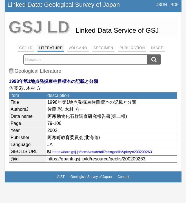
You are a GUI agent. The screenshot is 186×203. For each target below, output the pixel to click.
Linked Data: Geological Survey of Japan (64, 4)
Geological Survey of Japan (91, 177)
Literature (51, 48)
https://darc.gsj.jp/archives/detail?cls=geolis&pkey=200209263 (102, 152)
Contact (123, 177)
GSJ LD (26, 48)
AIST (61, 177)
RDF (174, 4)
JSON (161, 4)
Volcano (78, 48)
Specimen (104, 48)
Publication (132, 48)
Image (157, 48)
